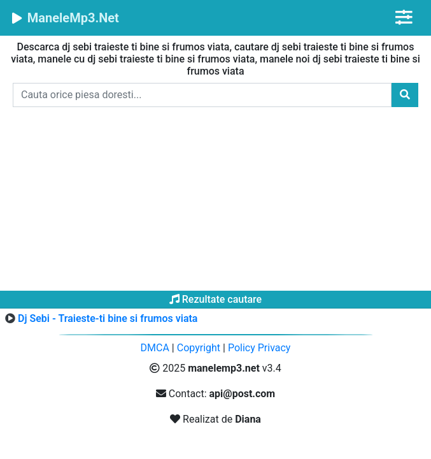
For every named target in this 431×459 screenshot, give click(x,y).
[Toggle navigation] (404, 17)
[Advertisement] (215, 201)
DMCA (155, 348)
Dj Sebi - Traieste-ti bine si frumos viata (107, 318)
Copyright (198, 348)
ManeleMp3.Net (64, 18)
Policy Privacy (259, 348)
